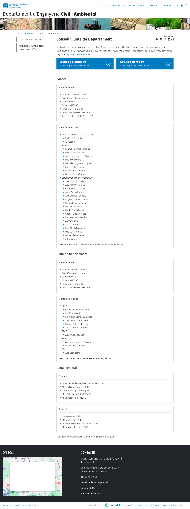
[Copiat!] (172, 39)
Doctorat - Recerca (146, 5)
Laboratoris (166, 5)
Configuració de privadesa (172, 505)
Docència (131, 5)
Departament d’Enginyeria (49, 14)
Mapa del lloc (128, 505)
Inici (103, 5)
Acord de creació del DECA (31, 39)
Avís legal (153, 505)
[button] (123, 5)
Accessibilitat (142, 505)
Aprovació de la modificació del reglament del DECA (33, 47)
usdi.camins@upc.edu (98, 482)
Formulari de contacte (91, 493)
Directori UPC (87, 488)
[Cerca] (186, 5)
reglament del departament (79, 54)
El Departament (114, 5)
